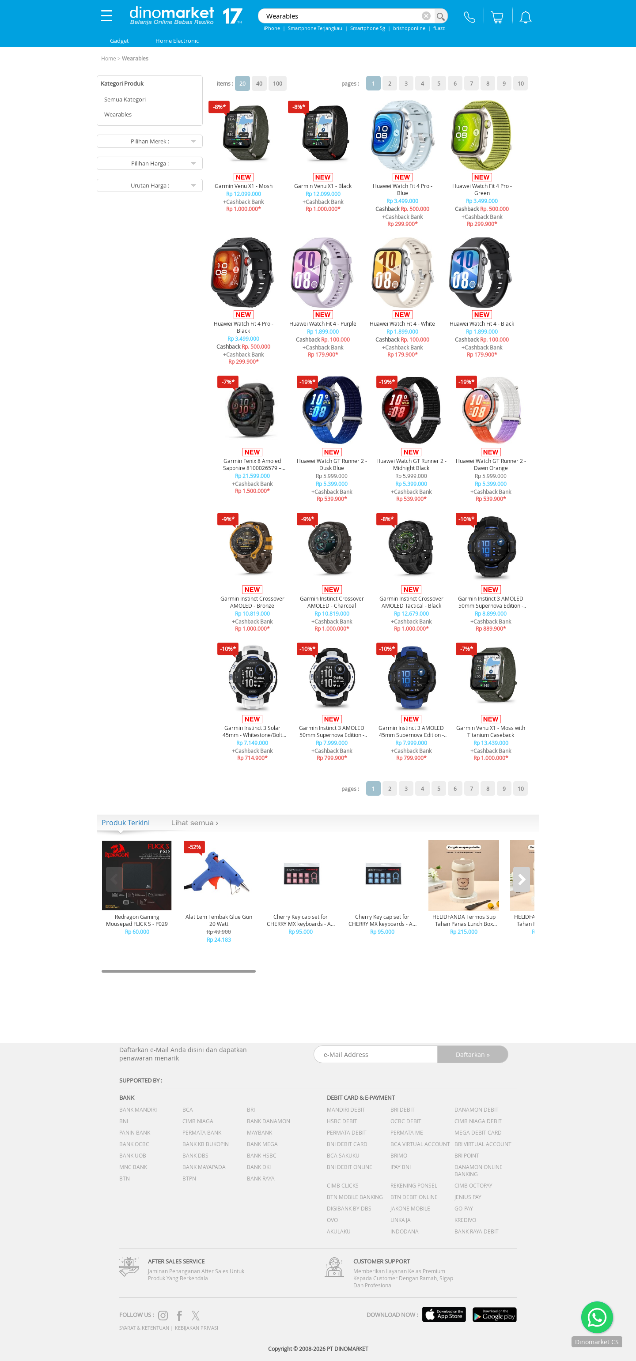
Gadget (119, 41)
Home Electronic (177, 41)
